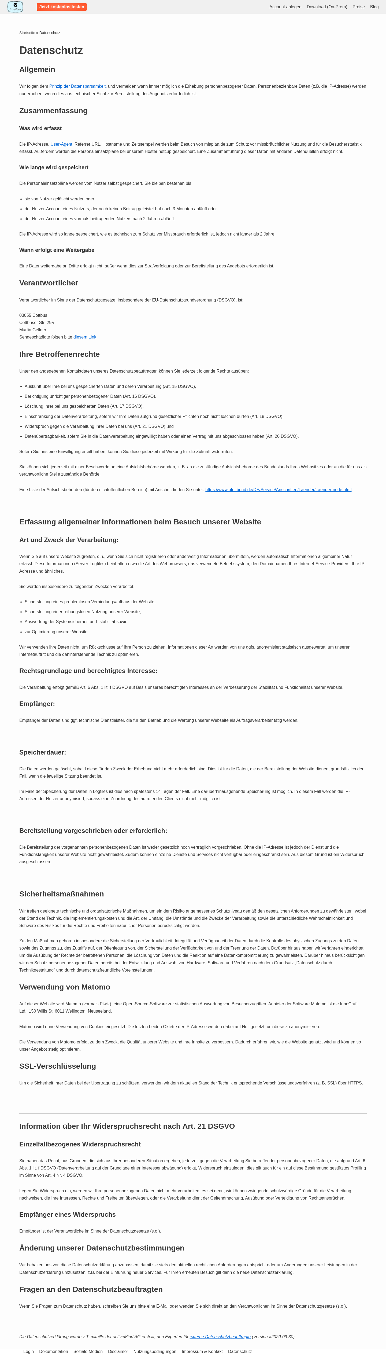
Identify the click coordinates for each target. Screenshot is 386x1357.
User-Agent (61, 144)
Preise (359, 7)
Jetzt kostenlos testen (61, 7)
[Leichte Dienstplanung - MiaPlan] (15, 7)
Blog (374, 7)
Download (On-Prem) (327, 7)
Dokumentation (53, 1351)
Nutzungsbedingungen (154, 1351)
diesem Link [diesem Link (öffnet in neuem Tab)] (84, 337)
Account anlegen (285, 7)
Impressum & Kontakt (202, 1351)
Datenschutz (240, 1351)
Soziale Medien (88, 1351)
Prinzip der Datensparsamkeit (77, 86)
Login (28, 1351)
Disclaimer (118, 1351)
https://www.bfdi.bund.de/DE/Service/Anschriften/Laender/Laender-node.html (278, 489)
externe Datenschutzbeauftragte (220, 1336)
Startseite (27, 33)
